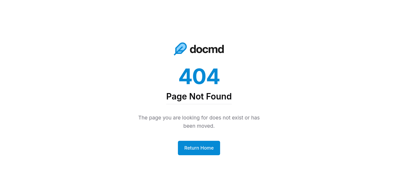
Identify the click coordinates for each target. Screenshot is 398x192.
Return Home (199, 148)
